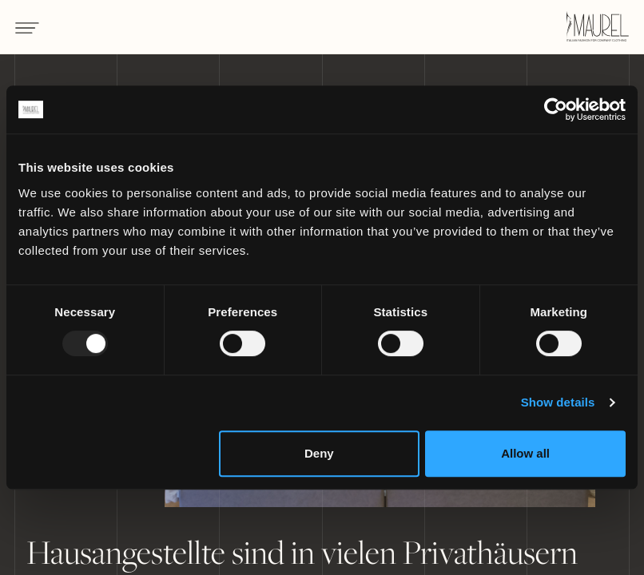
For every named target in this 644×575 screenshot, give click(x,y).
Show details (558, 402)
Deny (319, 453)
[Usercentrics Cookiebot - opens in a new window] (556, 109)
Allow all (525, 453)
